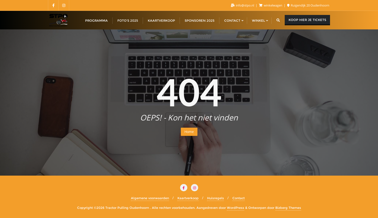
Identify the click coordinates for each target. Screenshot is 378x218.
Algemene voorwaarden (150, 198)
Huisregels (215, 198)
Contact (238, 198)
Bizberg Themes (288, 208)
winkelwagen (271, 5)
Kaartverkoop (188, 198)
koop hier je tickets (307, 20)
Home (189, 131)
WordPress (235, 208)
